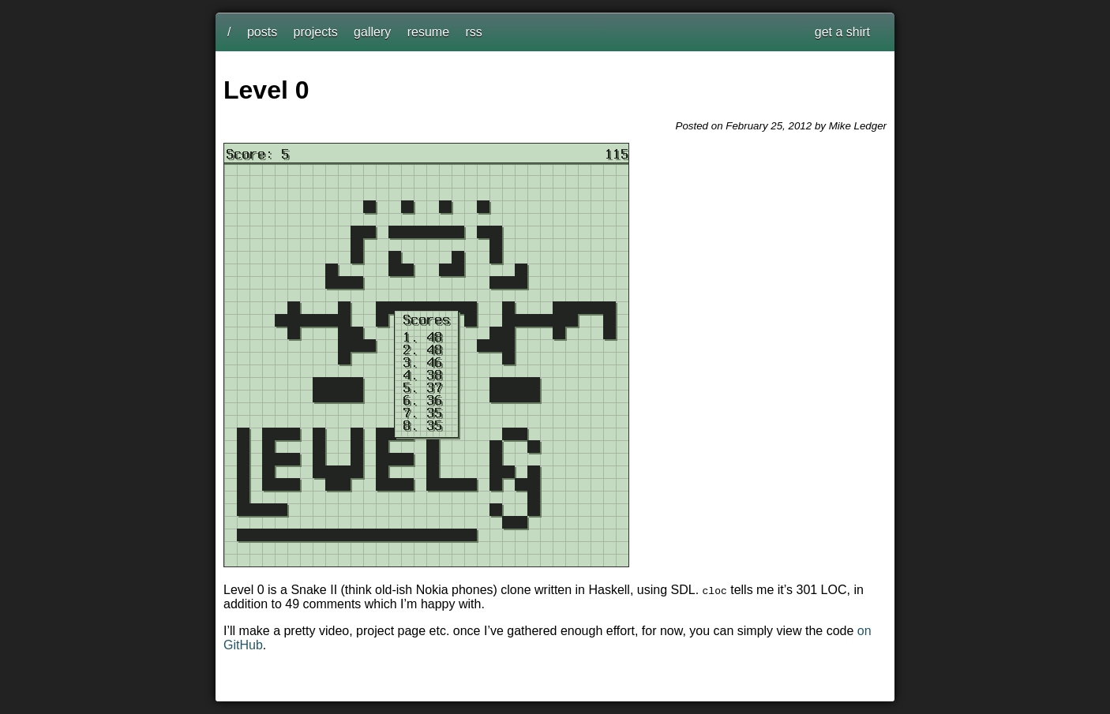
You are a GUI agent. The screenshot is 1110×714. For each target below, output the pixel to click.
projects (316, 32)
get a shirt (842, 32)
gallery (372, 32)
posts (262, 32)
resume (428, 32)
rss (474, 32)
